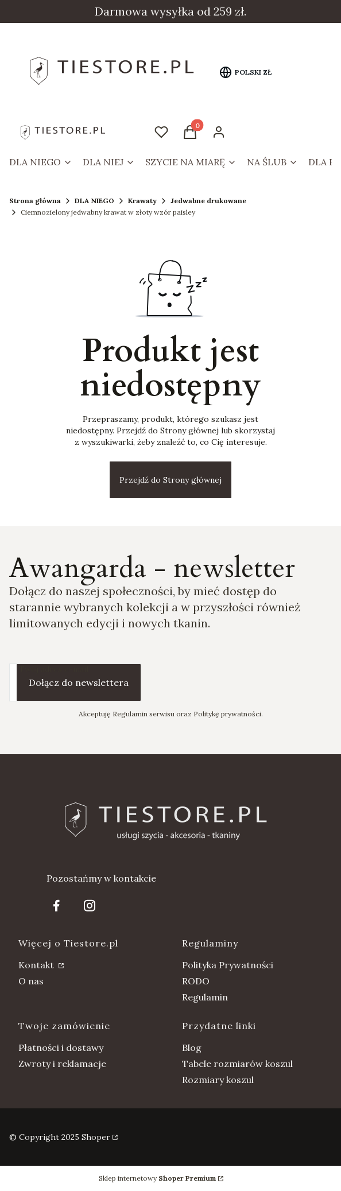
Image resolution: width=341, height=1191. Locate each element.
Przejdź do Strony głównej (170, 480)
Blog (192, 1047)
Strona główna (35, 200)
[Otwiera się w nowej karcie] (56, 905)
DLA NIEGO (94, 200)
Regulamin (205, 997)
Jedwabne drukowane (208, 200)
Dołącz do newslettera (79, 682)
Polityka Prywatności (227, 965)
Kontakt (37, 965)
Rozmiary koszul (218, 1079)
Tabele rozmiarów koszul (237, 1063)
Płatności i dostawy (60, 1047)
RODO (196, 981)
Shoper (96, 1137)
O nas (31, 981)
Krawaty (142, 200)
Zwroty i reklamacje (62, 1063)
